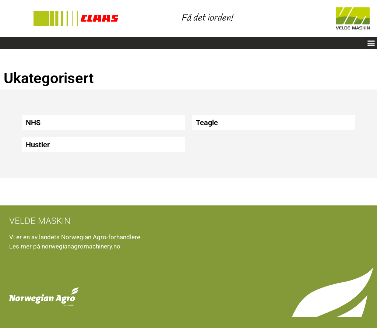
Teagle (207, 122)
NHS (33, 122)
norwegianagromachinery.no (81, 246)
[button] (371, 43)
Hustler (38, 144)
